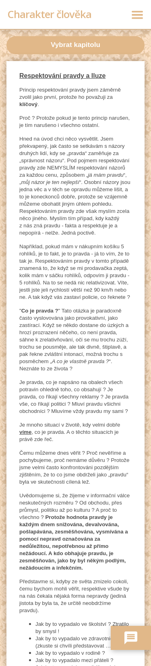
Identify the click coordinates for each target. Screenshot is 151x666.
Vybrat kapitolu (75, 45)
